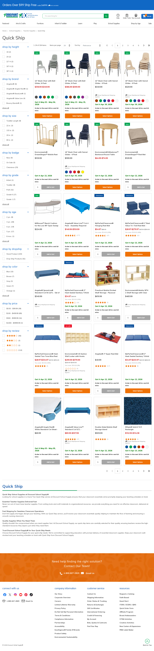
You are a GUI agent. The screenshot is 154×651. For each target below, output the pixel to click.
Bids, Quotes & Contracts (97, 623)
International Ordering (96, 612)
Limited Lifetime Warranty (65, 605)
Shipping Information (95, 597)
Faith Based (124, 597)
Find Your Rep (92, 626)
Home (4, 31)
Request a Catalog (127, 594)
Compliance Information (64, 619)
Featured (5, 23)
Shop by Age (135, 23)
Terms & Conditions (62, 615)
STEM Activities (126, 619)
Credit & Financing (94, 615)
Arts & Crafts (21, 23)
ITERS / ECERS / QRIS (128, 605)
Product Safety (60, 633)
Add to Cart (50, 187)
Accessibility (59, 626)
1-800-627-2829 (71, 573)
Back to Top (147, 642)
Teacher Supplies (29, 31)
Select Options (47, 116)
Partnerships (60, 623)
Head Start (124, 601)
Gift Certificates (93, 608)
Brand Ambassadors (128, 615)
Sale (150, 23)
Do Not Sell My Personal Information (69, 612)
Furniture (40, 23)
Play (95, 23)
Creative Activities (127, 623)
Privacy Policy (60, 608)
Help (117, 16)
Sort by (77, 45)
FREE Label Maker (127, 630)
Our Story (58, 594)
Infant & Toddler (61, 23)
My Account (91, 619)
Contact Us (91, 594)
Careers (58, 601)
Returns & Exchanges (95, 605)
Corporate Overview (62, 597)
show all (5, 108)
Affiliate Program (126, 612)
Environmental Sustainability (66, 637)
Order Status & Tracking (97, 601)
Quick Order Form (126, 608)
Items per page (55, 45)
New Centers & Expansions (130, 626)
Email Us (90, 573)
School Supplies (114, 23)
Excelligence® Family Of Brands (67, 630)
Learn (80, 23)
